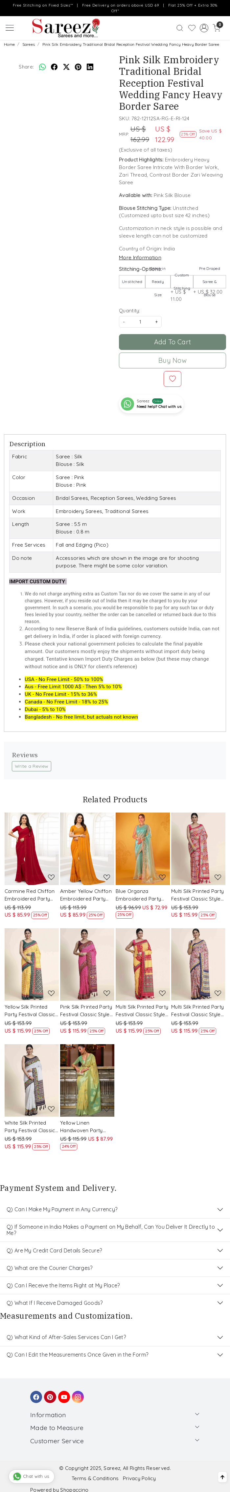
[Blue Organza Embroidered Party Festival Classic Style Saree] (143, 849)
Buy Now (172, 360)
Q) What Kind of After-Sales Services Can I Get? (66, 1337)
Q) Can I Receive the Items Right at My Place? (63, 1285)
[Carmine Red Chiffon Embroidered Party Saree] (32, 849)
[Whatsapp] (42, 66)
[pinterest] (78, 66)
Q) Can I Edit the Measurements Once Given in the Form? (77, 1354)
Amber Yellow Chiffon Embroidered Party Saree (86, 895)
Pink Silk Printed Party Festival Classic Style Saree (86, 1011)
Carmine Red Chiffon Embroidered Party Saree (30, 895)
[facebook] (54, 66)
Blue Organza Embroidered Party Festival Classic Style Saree (140, 895)
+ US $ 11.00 (182, 288)
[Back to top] (222, 1477)
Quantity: (129, 310)
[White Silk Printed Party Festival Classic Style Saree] (32, 1080)
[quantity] (140, 322)
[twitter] (66, 66)
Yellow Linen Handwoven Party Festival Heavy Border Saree (86, 1127)
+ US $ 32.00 (209, 286)
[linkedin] (90, 66)
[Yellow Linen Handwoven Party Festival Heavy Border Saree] (87, 1080)
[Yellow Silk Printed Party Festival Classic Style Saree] (32, 964)
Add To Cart (172, 342)
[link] (179, 28)
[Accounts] (204, 28)
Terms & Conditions (95, 1478)
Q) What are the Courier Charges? (50, 1268)
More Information (140, 257)
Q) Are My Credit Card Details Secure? (54, 1250)
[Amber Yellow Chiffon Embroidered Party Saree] (87, 849)
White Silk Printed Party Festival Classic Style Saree (30, 1127)
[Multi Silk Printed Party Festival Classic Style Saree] (198, 849)
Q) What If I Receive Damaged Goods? (55, 1303)
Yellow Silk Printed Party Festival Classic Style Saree (30, 1011)
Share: (26, 67)
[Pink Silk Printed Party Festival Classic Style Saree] (87, 964)
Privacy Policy (139, 1478)
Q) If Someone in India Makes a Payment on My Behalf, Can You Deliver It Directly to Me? (111, 1229)
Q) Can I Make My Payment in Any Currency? (62, 1209)
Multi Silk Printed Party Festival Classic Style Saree (197, 895)
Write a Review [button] (31, 766)
